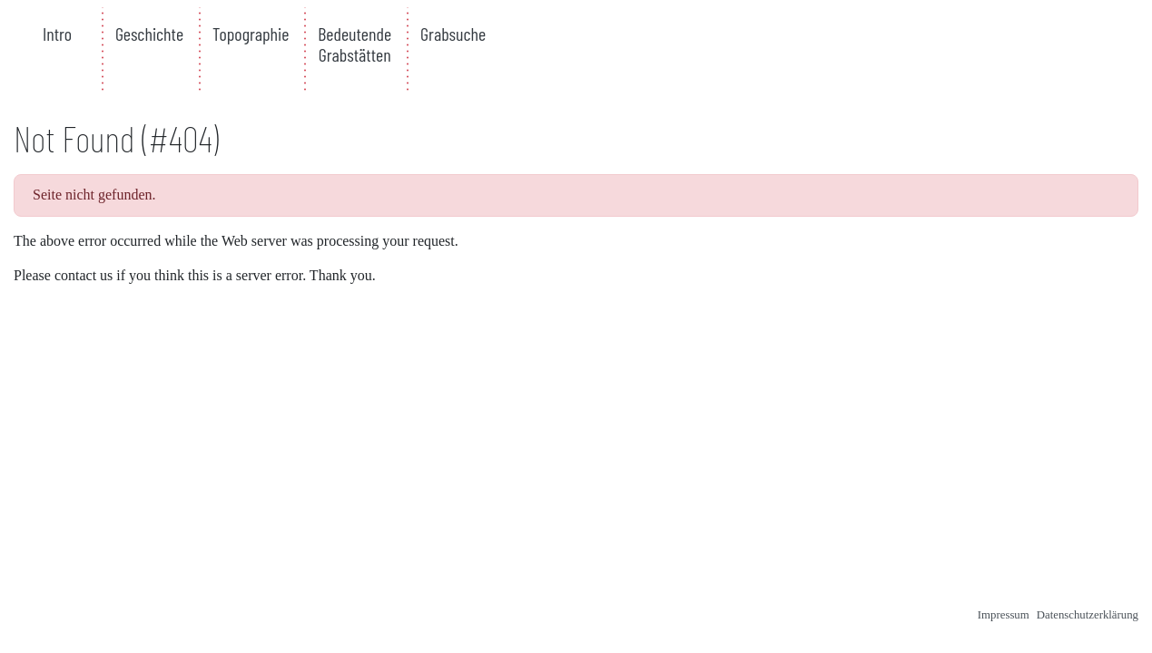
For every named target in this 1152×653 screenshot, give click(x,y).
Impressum (1003, 615)
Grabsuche (453, 33)
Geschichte (149, 33)
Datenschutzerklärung (1087, 615)
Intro (57, 33)
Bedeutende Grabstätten (354, 44)
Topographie (250, 33)
